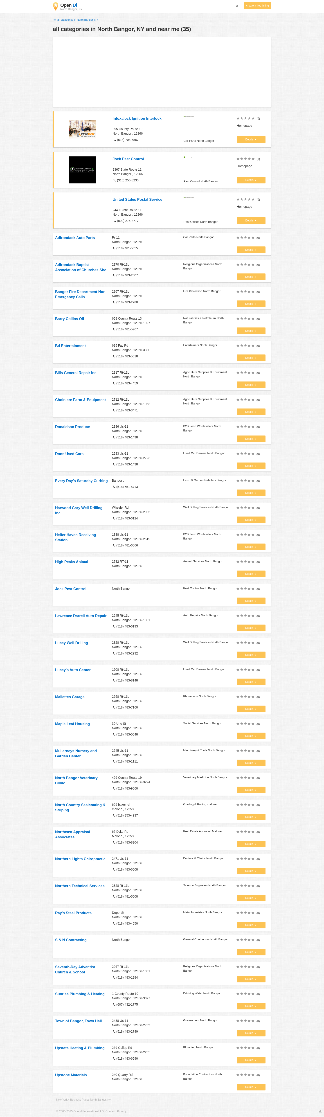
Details (249, 139)
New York (62, 1099)
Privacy (121, 1111)
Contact (110, 1111)
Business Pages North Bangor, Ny (90, 1099)
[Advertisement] (162, 72)
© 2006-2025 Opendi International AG (80, 1111)
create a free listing (257, 5)
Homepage (244, 125)
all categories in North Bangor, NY (75, 19)
